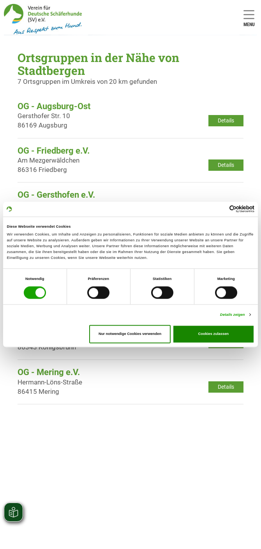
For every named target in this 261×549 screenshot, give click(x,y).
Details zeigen (232, 315)
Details (226, 120)
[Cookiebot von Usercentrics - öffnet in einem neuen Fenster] (220, 209)
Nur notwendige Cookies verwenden (130, 334)
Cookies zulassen (213, 334)
